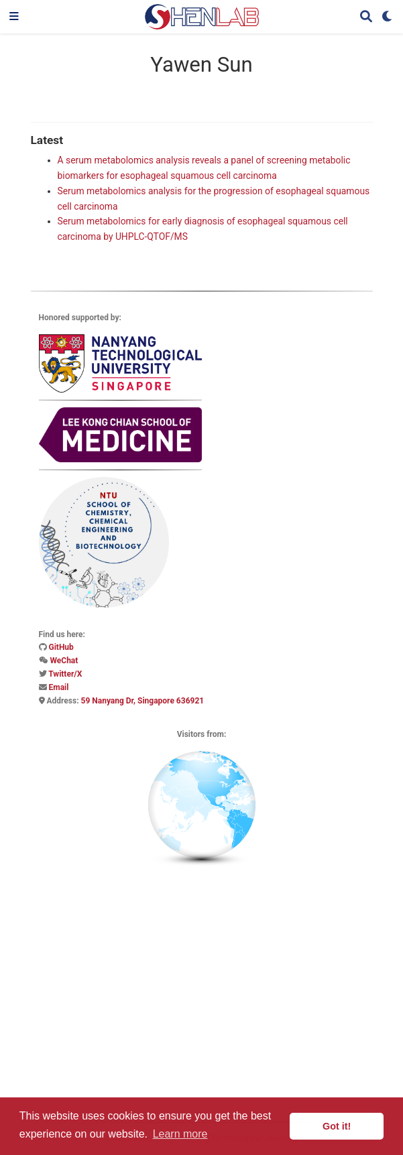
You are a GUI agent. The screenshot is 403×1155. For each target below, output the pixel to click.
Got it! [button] (337, 1126)
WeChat (64, 660)
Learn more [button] (180, 1134)
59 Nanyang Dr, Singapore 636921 (143, 700)
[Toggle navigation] (14, 17)
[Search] (366, 17)
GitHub (60, 647)
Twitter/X (65, 674)
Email (58, 687)
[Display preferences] (388, 17)
